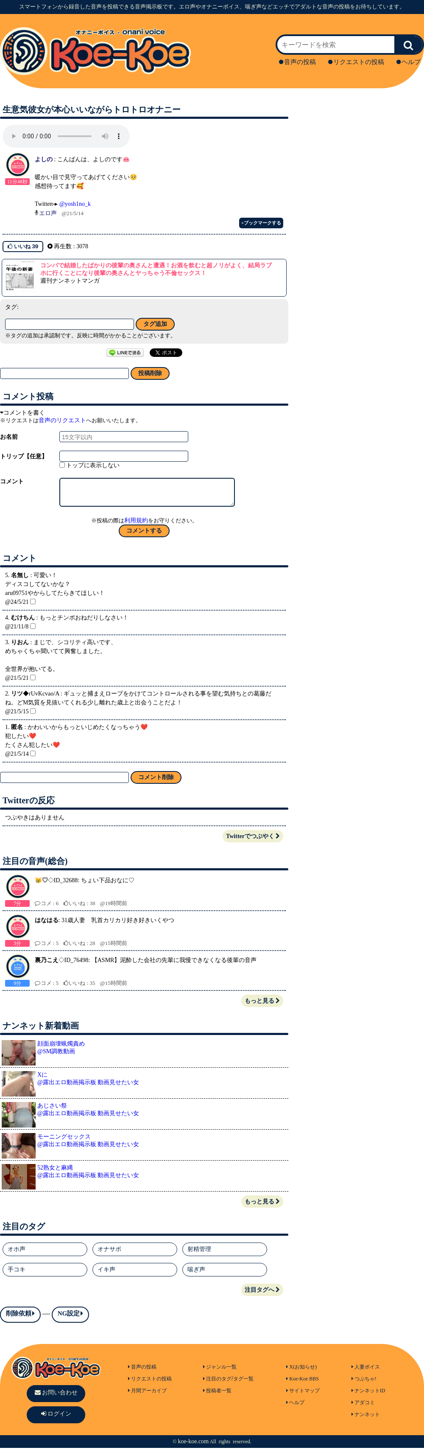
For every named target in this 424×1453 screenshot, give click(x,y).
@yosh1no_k (75, 204)
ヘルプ (408, 62)
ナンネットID (368, 1396)
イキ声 (106, 1274)
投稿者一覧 (217, 1396)
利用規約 (136, 525)
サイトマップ (303, 1396)
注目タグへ (262, 1295)
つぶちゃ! (364, 1384)
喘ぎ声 (196, 1274)
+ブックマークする (261, 222)
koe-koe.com (193, 1446)
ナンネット (365, 1419)
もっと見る (262, 1006)
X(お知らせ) (301, 1372)
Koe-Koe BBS (302, 1384)
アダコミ (363, 1408)
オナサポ (109, 1254)
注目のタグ (217, 1384)
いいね (23, 246)
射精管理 (199, 1254)
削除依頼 (20, 1319)
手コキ (16, 1274)
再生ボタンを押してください (66, 136)
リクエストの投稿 (356, 62)
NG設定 (71, 1319)
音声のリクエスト (62, 420)
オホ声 (16, 1254)
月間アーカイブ (147, 1396)
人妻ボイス (365, 1372)
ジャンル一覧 (220, 1372)
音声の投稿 (297, 62)
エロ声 (48, 213)
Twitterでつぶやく (253, 841)
